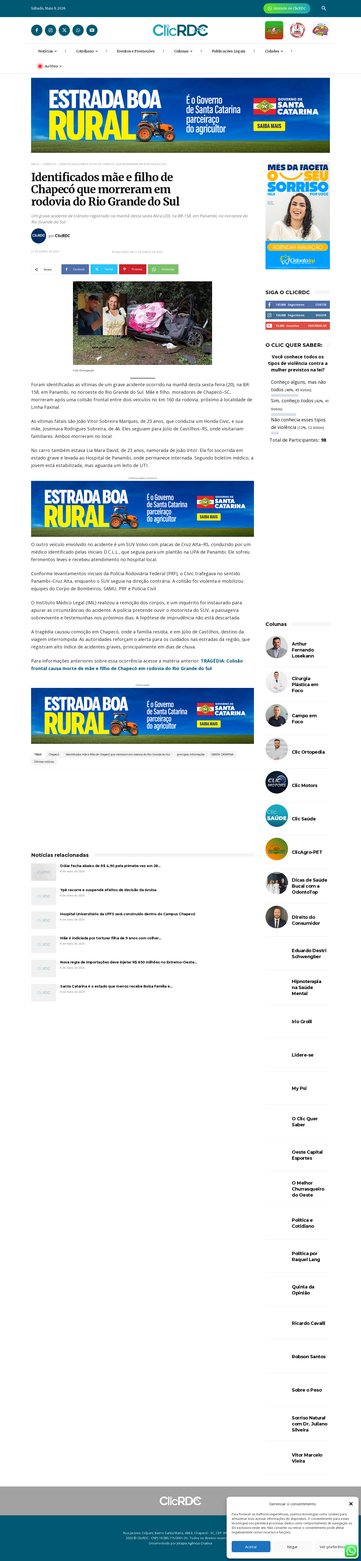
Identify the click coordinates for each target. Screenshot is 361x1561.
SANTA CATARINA (222, 754)
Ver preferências (334, 1546)
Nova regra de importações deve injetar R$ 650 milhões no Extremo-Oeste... (128, 962)
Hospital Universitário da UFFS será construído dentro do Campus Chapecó (127, 914)
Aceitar (251, 1546)
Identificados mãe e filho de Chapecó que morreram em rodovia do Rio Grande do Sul (118, 754)
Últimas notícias (44, 761)
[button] (350, 1503)
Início (35, 164)
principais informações (191, 754)
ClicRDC (62, 235)
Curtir (320, 304)
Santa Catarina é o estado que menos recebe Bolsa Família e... (116, 986)
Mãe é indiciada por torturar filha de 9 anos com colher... (110, 938)
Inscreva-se (317, 326)
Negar (292, 1546)
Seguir (321, 315)
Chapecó (54, 754)
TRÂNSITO (49, 164)
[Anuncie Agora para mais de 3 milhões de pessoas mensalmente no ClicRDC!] (286, 8)
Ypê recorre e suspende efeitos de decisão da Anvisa (108, 890)
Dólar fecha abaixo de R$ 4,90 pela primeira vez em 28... (110, 866)
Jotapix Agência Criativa (194, 1543)
